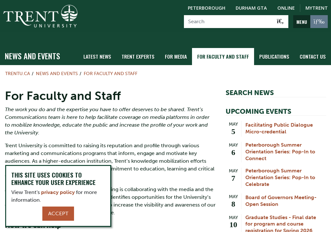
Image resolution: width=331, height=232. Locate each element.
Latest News (106, 49)
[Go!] (280, 21)
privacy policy (58, 192)
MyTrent (316, 8)
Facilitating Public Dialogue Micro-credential (279, 121)
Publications (276, 49)
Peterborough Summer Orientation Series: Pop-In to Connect (280, 144)
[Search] (228, 21)
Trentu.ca (17, 66)
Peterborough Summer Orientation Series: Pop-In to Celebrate (280, 170)
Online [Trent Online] (286, 8)
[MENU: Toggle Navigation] (310, 21)
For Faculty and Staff (227, 49)
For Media (181, 49)
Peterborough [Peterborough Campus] (206, 8)
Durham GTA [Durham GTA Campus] (251, 8)
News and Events (32, 48)
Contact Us (313, 49)
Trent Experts (145, 49)
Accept (58, 213)
